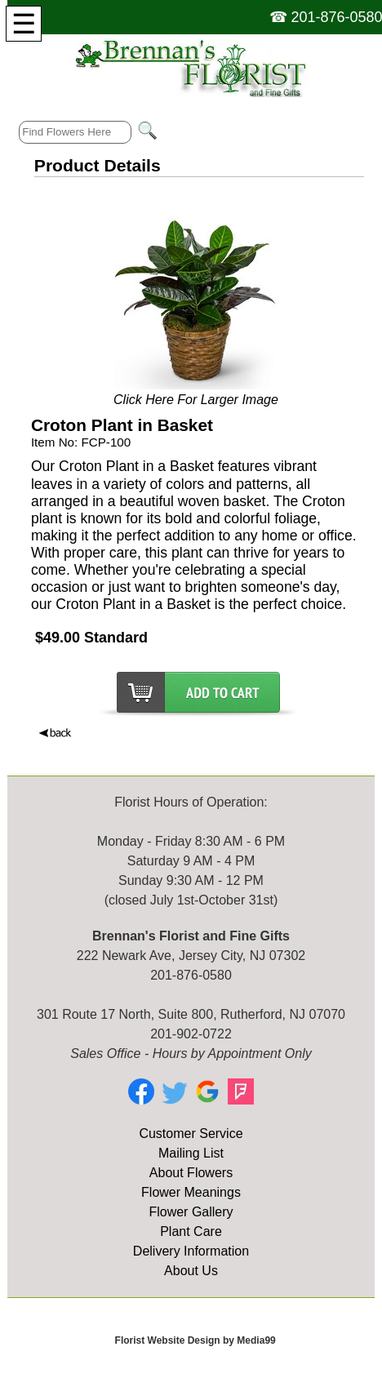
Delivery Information (191, 1251)
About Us (191, 1271)
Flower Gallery (191, 1212)
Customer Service (190, 1133)
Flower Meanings (191, 1192)
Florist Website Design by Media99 (195, 1340)
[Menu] (24, 24)
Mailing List (191, 1153)
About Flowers (191, 1173)
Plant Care (191, 1231)
